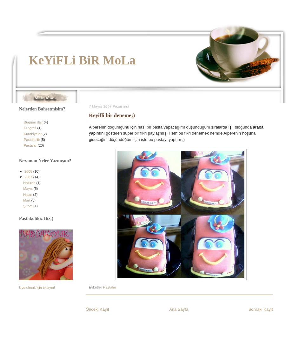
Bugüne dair (33, 122)
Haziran (29, 183)
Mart (27, 200)
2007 (28, 177)
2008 (28, 171)
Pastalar (109, 287)
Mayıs (28, 188)
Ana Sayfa (178, 309)
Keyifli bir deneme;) (112, 115)
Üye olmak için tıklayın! (37, 287)
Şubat (28, 206)
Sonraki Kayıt (261, 309)
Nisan (28, 194)
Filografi (30, 128)
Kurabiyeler (33, 134)
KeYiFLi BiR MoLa (82, 60)
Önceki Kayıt (97, 309)
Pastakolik (32, 140)
